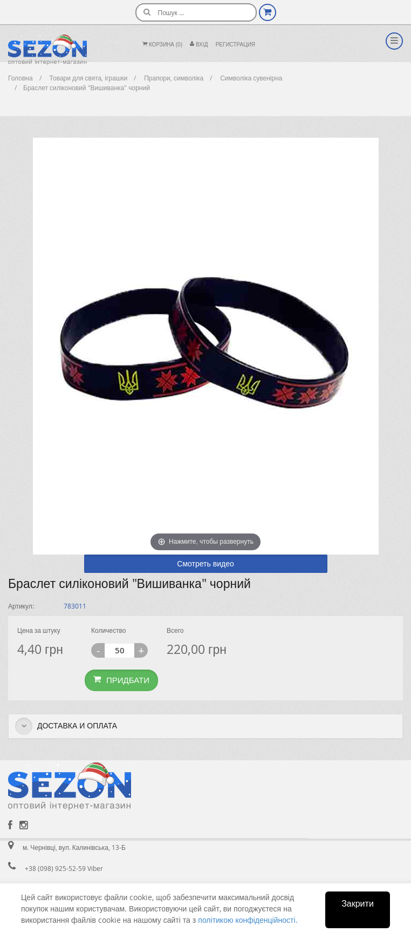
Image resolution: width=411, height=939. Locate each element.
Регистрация (235, 44)
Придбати (121, 679)
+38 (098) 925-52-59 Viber (64, 868)
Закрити (357, 903)
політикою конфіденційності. (247, 920)
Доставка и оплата (66, 726)
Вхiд (199, 44)
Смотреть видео (205, 563)
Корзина (162, 44)
